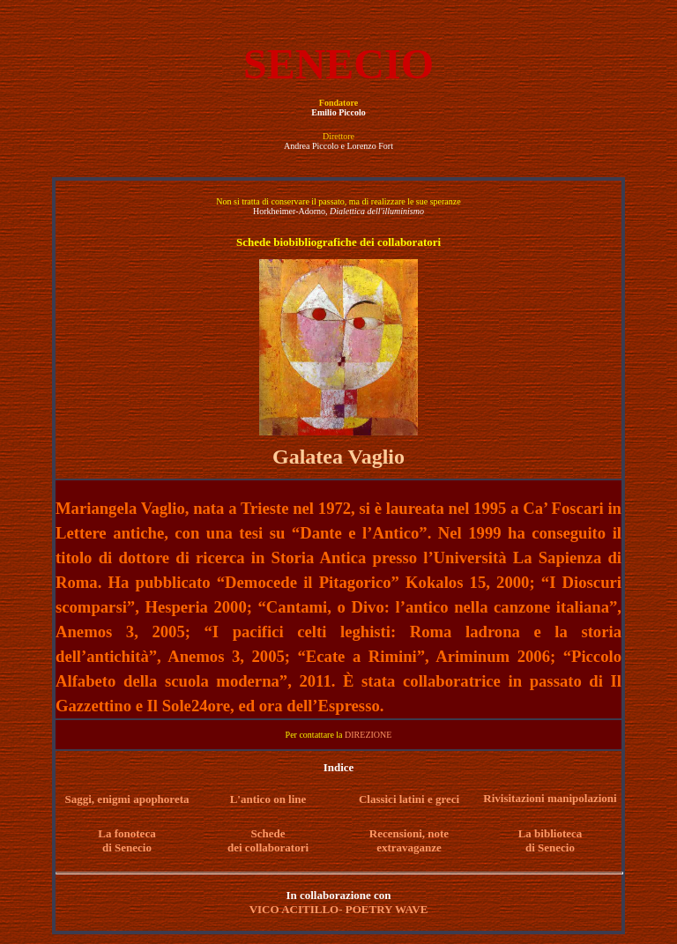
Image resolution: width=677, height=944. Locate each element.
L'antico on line (268, 799)
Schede (268, 833)
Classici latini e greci (409, 799)
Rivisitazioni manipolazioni (549, 798)
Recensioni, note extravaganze (409, 840)
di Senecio (127, 847)
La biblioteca (550, 833)
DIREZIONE (368, 735)
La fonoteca (126, 833)
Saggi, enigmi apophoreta (127, 799)
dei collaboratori (268, 847)
